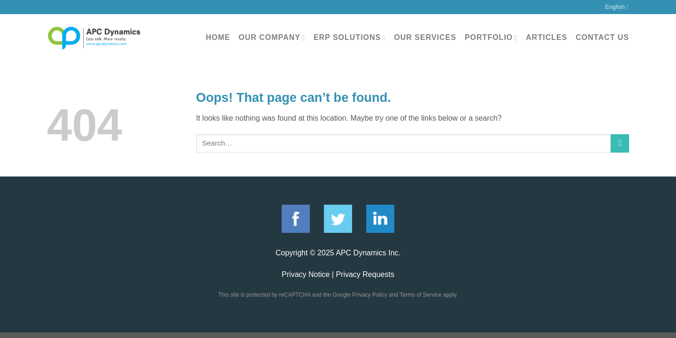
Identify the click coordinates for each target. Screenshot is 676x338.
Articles (546, 37)
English (617, 7)
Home (218, 37)
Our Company (271, 37)
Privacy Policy (369, 295)
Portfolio (491, 37)
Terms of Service (420, 295)
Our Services (425, 37)
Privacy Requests (365, 274)
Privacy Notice (306, 274)
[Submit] (620, 143)
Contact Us (602, 37)
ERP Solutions (349, 37)
